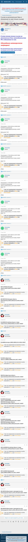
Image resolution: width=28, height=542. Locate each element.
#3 (26, 95)
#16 (26, 468)
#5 (26, 152)
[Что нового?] (23, 1)
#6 (26, 180)
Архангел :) (4, 21)
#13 (26, 396)
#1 (26, 33)
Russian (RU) (4, 534)
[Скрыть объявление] (25, 537)
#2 (26, 66)
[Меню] (2, 1)
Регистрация (7, 79)
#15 (26, 444)
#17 (26, 488)
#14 (26, 416)
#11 (26, 319)
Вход (16, 78)
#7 (26, 206)
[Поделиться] (25, 34)
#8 (26, 232)
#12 (26, 339)
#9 (26, 258)
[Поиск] (26, 1)
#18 (26, 506)
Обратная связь (4, 536)
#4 (26, 123)
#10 (26, 284)
